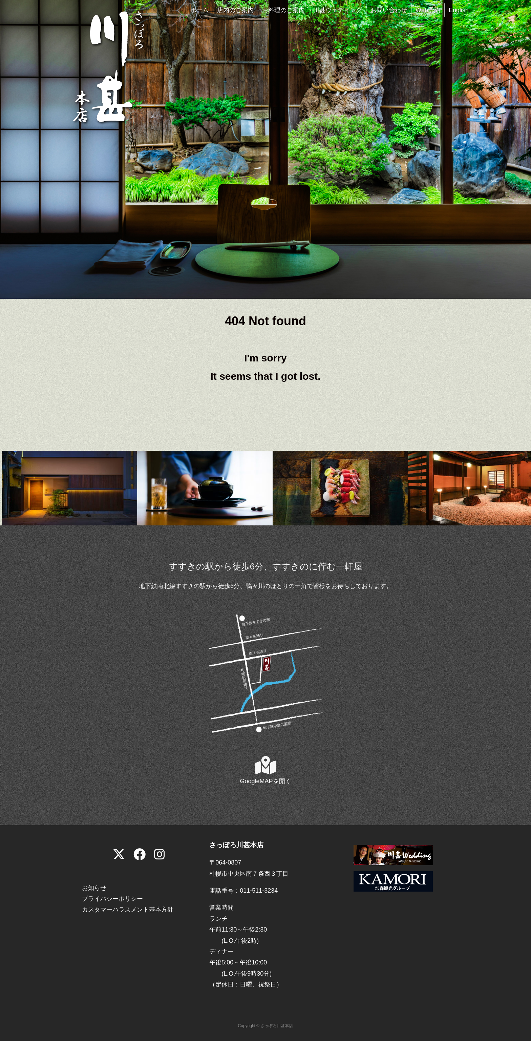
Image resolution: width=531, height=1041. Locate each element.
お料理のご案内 (283, 10)
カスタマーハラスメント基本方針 (127, 909)
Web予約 (428, 10)
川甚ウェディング (337, 10)
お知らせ (94, 887)
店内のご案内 (235, 10)
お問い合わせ (388, 10)
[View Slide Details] (69, 487)
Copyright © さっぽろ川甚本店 (265, 1025)
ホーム (199, 10)
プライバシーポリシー (112, 898)
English (459, 10)
